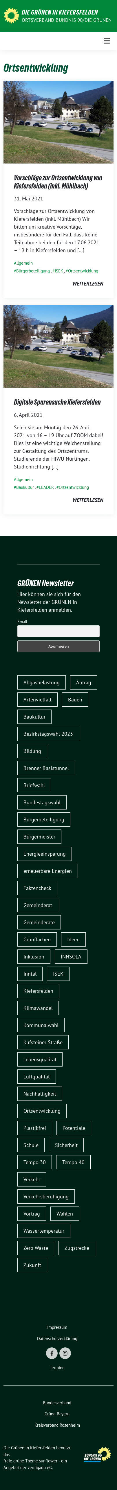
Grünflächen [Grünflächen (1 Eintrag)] (37, 939)
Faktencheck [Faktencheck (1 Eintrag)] (37, 888)
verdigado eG (40, 1467)
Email (22, 621)
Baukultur (25, 487)
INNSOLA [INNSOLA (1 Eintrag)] (71, 956)
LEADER (46, 487)
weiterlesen (87, 283)
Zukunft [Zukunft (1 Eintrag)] (32, 1265)
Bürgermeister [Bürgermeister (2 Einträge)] (39, 836)
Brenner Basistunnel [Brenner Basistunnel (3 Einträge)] (46, 768)
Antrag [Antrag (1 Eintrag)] (83, 682)
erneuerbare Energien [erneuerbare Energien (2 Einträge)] (47, 871)
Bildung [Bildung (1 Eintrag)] (32, 751)
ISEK (59, 271)
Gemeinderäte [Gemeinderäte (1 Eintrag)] (39, 922)
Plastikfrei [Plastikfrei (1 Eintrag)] (34, 1128)
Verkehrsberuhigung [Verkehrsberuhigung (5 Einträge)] (46, 1196)
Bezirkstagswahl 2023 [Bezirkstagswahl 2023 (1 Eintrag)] (48, 733)
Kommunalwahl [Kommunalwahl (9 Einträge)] (40, 1025)
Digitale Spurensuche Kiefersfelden (57, 402)
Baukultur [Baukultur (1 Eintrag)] (34, 716)
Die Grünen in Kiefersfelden (60, 12)
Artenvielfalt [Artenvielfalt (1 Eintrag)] (37, 699)
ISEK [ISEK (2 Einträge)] (58, 973)
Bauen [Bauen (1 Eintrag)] (75, 699)
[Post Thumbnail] (58, 121)
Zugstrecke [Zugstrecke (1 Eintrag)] (77, 1248)
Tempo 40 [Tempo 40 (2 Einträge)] (73, 1162)
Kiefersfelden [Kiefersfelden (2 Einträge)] (38, 991)
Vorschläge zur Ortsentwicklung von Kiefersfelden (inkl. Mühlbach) (58, 182)
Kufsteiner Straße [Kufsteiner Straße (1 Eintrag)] (43, 1042)
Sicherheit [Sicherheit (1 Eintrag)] (66, 1145)
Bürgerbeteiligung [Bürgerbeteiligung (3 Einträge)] (43, 819)
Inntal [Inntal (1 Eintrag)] (29, 973)
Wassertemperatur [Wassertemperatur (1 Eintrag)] (43, 1230)
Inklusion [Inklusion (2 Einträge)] (33, 956)
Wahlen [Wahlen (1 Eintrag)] (64, 1213)
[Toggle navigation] (107, 41)
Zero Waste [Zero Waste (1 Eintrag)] (35, 1248)
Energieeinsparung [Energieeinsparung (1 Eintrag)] (44, 853)
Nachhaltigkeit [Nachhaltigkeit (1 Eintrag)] (39, 1093)
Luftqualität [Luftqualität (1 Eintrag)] (36, 1076)
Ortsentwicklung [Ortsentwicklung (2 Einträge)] (42, 1110)
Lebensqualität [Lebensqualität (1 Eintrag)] (39, 1059)
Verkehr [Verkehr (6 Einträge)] (31, 1179)
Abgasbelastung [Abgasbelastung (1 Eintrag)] (41, 682)
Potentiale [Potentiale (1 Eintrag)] (74, 1128)
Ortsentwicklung (83, 271)
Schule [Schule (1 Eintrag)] (31, 1145)
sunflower (48, 1461)
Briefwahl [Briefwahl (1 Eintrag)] (34, 785)
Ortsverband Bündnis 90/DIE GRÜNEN (67, 20)
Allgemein (23, 263)
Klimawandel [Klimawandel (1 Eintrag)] (38, 1008)
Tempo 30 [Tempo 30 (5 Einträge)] (34, 1162)
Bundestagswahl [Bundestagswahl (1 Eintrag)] (42, 802)
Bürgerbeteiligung (33, 271)
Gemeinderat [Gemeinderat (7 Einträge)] (37, 905)
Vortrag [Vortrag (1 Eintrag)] (31, 1213)
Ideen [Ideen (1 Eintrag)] (73, 939)
